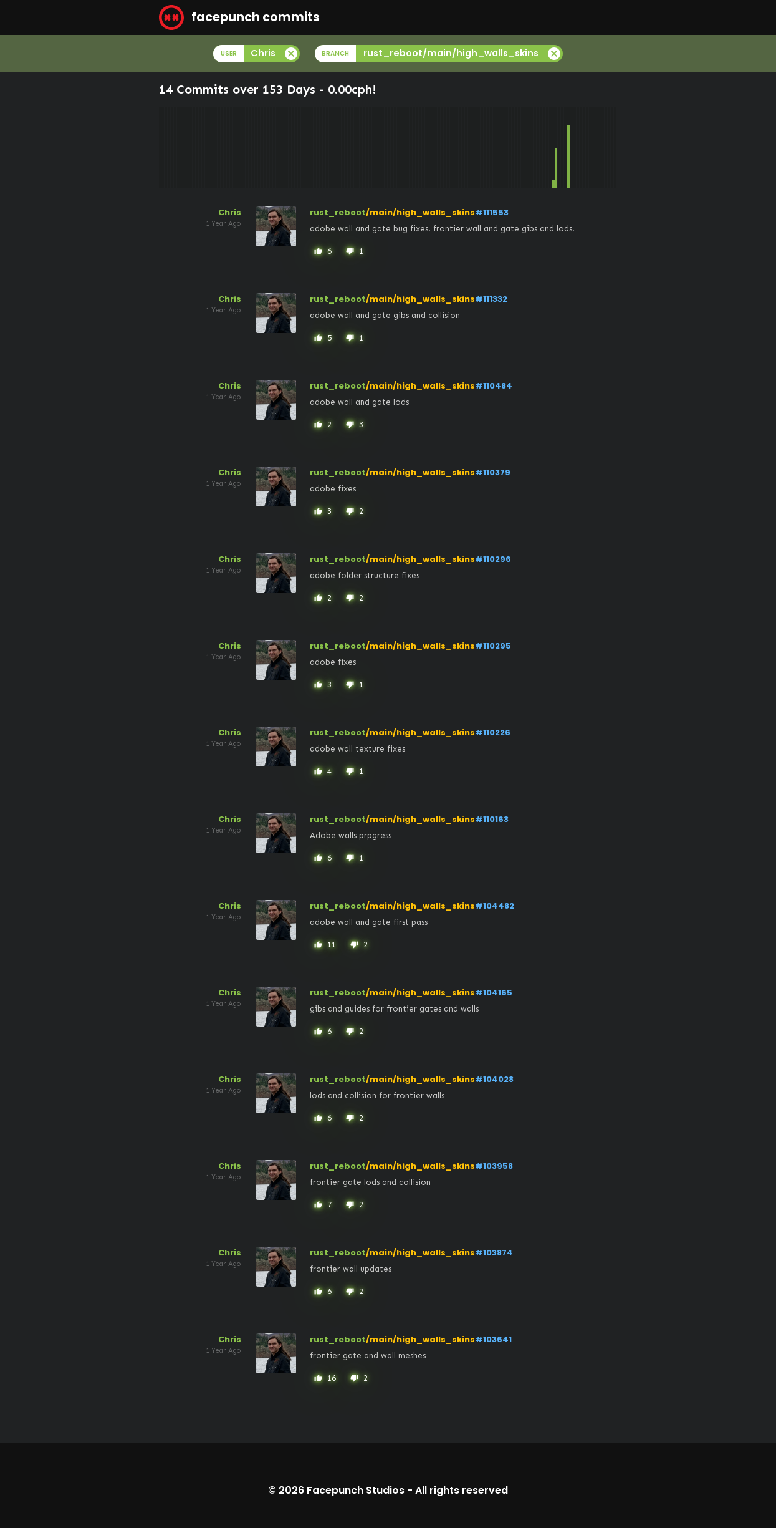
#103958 (494, 1166)
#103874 (494, 1253)
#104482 (494, 906)
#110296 (493, 559)
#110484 (493, 386)
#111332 (491, 299)
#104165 (493, 993)
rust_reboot (338, 212)
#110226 (492, 732)
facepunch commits (239, 17)
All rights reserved (461, 1490)
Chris (229, 212)
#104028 (494, 1079)
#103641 (493, 1339)
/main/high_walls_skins (420, 212)
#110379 (492, 472)
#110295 (493, 646)
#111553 (492, 212)
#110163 (492, 819)
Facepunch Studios (356, 1490)
